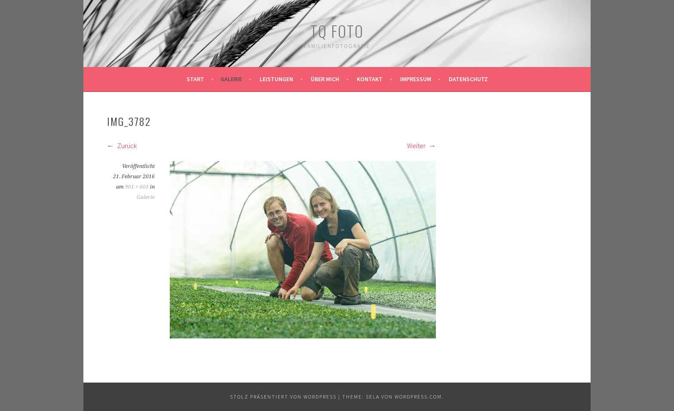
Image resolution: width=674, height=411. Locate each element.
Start (195, 79)
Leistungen (276, 79)
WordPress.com (418, 396)
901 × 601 (137, 187)
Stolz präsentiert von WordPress (283, 396)
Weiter (421, 145)
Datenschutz (468, 79)
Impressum (415, 79)
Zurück (122, 145)
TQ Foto (337, 30)
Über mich (325, 79)
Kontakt (370, 79)
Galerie (231, 79)
